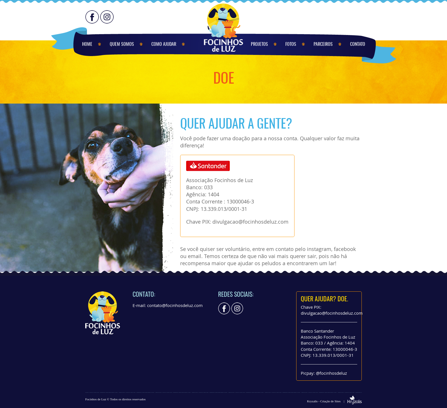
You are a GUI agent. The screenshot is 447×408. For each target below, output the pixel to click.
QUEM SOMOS (122, 44)
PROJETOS (259, 44)
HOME (87, 44)
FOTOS (290, 44)
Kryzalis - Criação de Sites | (334, 401)
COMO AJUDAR (163, 44)
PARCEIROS (323, 44)
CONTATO (357, 44)
